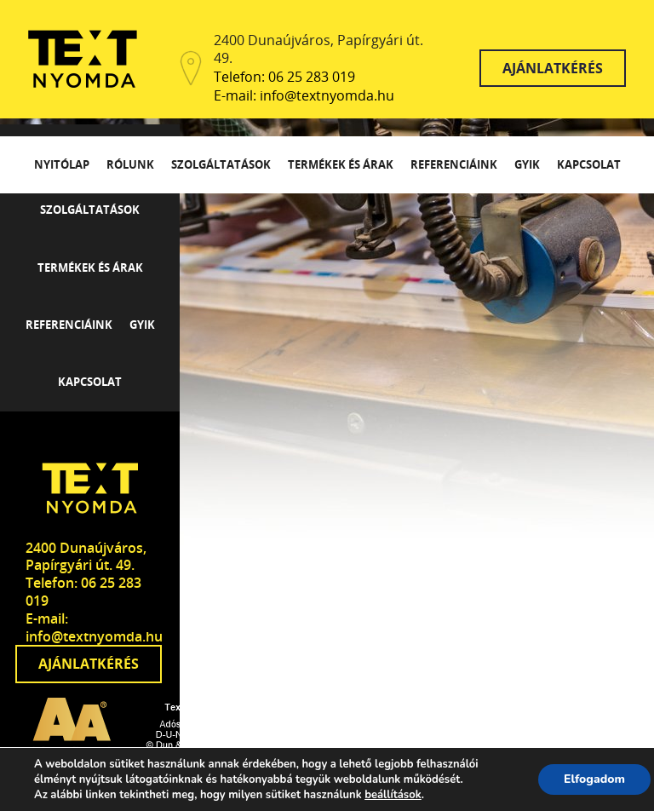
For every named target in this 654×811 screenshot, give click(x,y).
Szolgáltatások (221, 164)
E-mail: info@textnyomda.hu (304, 96)
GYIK (527, 164)
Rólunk (130, 164)
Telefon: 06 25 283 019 (284, 77)
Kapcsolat (589, 164)
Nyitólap (61, 164)
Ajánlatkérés (552, 68)
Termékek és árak (340, 164)
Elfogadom (594, 779)
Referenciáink (453, 164)
